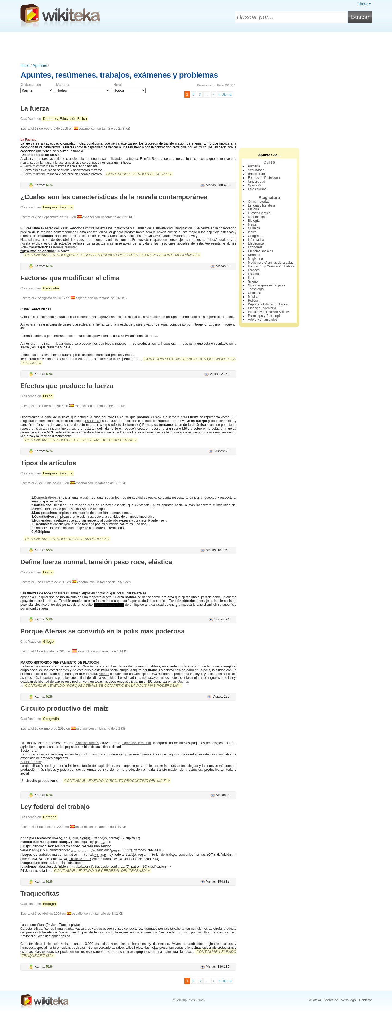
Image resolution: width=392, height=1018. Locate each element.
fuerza (182, 417)
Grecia (87, 666)
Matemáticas (257, 217)
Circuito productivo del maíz (64, 708)
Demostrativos (45, 497)
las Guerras (180, 681)
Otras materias (258, 202)
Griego (48, 641)
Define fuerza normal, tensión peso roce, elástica (96, 562)
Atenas (104, 674)
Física (48, 396)
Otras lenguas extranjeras (266, 285)
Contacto (365, 1000)
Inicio (25, 65)
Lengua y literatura (58, 207)
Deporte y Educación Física (65, 119)
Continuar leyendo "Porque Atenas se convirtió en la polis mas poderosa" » (103, 685)
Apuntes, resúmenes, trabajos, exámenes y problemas (119, 74)
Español (253, 274)
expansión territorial (136, 743)
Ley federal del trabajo (55, 806)
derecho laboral (80, 851)
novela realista (64, 247)
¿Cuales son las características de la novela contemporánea (113, 197)
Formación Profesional (264, 178)
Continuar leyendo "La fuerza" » (139, 174)
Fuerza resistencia (35, 174)
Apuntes (40, 65)
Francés (253, 270)
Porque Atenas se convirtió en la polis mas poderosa (102, 631)
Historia (253, 209)
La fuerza (34, 108)
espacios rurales (87, 743)
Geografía (51, 288)
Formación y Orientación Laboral (271, 266)
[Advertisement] (196, 47)
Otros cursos (257, 189)
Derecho (50, 817)
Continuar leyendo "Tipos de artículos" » (67, 539)
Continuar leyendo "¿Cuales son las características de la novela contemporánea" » (112, 255)
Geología (254, 293)
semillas (203, 932)
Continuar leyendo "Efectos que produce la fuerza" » (80, 440)
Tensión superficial (109, 605)
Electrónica (256, 243)
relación (84, 497)
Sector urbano (30, 762)
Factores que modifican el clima (70, 278)
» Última (225, 94)
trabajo (44, 855)
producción (88, 754)
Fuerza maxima (33, 166)
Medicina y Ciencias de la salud (270, 262)
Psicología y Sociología (264, 316)
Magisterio (255, 259)
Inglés (252, 232)
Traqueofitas (39, 893)
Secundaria (256, 170)
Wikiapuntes (186, 1000)
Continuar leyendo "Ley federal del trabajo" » (102, 871)
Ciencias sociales (260, 251)
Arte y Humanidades (262, 319)
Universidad (256, 181)
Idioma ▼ (365, 4)
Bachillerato (256, 174)
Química (254, 228)
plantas (69, 928)
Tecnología (256, 289)
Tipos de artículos (48, 463)
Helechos (51, 944)
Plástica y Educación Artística (269, 312)
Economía (255, 247)
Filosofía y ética (259, 213)
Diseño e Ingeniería (262, 308)
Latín (251, 278)
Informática (256, 240)
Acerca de (330, 1000)
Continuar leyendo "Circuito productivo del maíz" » (117, 781)
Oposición (255, 185)
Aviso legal (349, 1000)
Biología (49, 904)
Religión (253, 300)
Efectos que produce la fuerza (66, 385)
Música (253, 297)
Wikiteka (315, 1000)
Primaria (254, 166)
